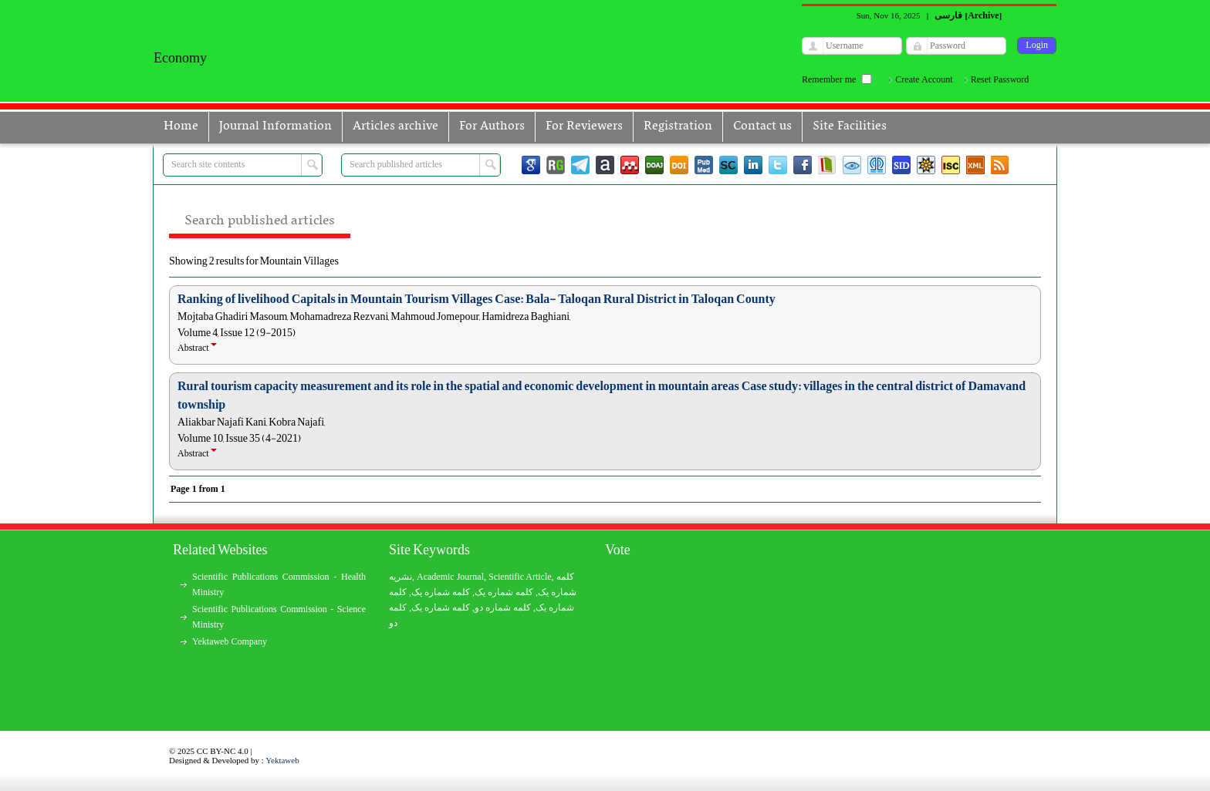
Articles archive (395, 126)
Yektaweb (282, 760)
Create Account (923, 79)
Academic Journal (450, 576)
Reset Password (1000, 79)
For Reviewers (584, 126)
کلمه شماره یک (440, 592)
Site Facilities (850, 126)
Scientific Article (520, 576)
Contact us (762, 126)
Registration (678, 126)
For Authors (492, 126)
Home (181, 126)
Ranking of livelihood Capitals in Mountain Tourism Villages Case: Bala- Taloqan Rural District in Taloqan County (476, 299)
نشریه (400, 576)
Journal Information (275, 126)
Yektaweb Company (229, 641)
